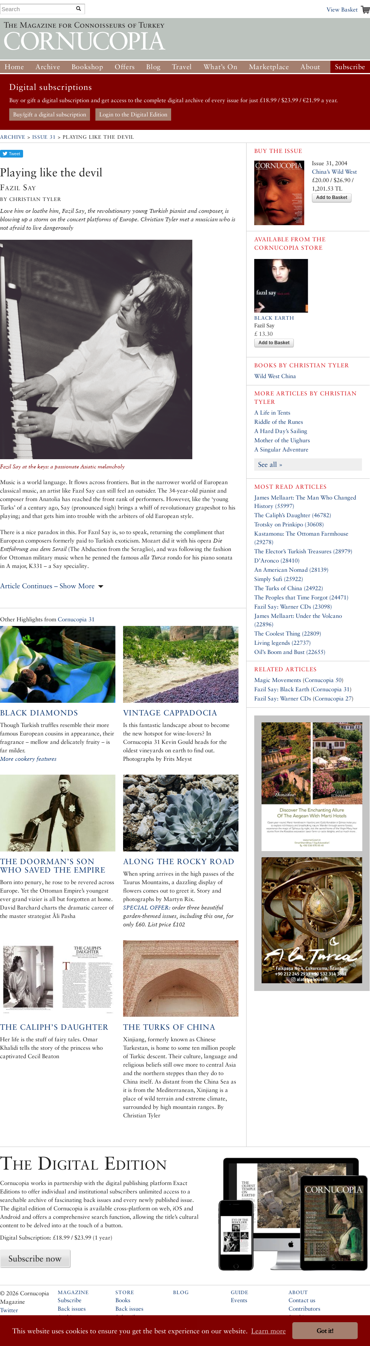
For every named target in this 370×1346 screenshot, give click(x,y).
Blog (153, 67)
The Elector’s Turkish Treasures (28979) (303, 551)
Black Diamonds (39, 712)
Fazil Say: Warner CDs (282, 698)
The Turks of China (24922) (288, 588)
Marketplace (269, 67)
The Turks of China (169, 1027)
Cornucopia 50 (323, 680)
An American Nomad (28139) (291, 569)
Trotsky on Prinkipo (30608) (289, 524)
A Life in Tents (272, 412)
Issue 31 (44, 137)
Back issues (72, 1308)
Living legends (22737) (282, 642)
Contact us (301, 1300)
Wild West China (275, 376)
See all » (270, 464)
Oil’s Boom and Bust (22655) (289, 652)
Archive (47, 67)
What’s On (220, 67)
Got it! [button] (325, 1330)
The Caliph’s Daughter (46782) (292, 515)
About (310, 67)
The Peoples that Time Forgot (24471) (301, 597)
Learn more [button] (268, 1331)
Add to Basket (331, 197)
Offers (125, 67)
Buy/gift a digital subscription (49, 114)
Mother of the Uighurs (282, 440)
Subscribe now (35, 1258)
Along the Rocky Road (179, 861)
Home (14, 67)
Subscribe (350, 67)
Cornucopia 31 (76, 619)
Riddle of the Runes (278, 421)
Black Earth (274, 318)
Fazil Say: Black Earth (281, 689)
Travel (182, 67)
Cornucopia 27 (333, 698)
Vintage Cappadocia (170, 712)
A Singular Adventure (281, 449)
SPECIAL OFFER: (146, 907)
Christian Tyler (319, 365)
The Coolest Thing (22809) (287, 633)
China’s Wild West (334, 171)
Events (239, 1300)
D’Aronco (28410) (277, 560)
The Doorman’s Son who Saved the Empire (52, 866)
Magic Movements (277, 680)
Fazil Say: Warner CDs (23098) (293, 606)
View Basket (342, 9)
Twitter (9, 1310)
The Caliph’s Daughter (54, 1027)
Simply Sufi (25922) (278, 579)
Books (122, 1300)
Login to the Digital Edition (133, 114)
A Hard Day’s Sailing (280, 431)
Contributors (304, 1308)
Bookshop (87, 67)
